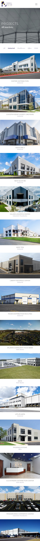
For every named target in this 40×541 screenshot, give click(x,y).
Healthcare (21, 48)
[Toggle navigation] (36, 4)
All (4, 48)
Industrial (11, 48)
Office (30, 48)
